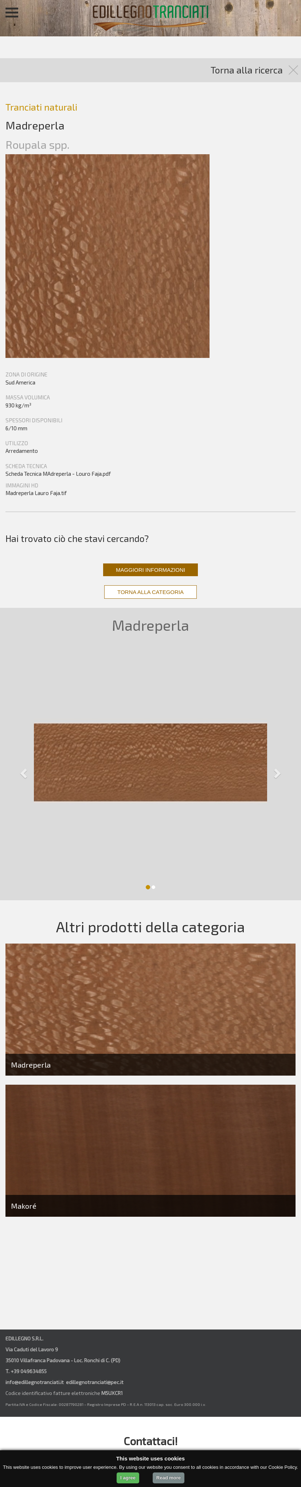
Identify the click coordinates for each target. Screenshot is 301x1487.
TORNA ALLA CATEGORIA (150, 592)
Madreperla (31, 1064)
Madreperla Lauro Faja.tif (36, 493)
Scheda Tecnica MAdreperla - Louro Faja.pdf (58, 473)
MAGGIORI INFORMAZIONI (150, 570)
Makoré (23, 1205)
